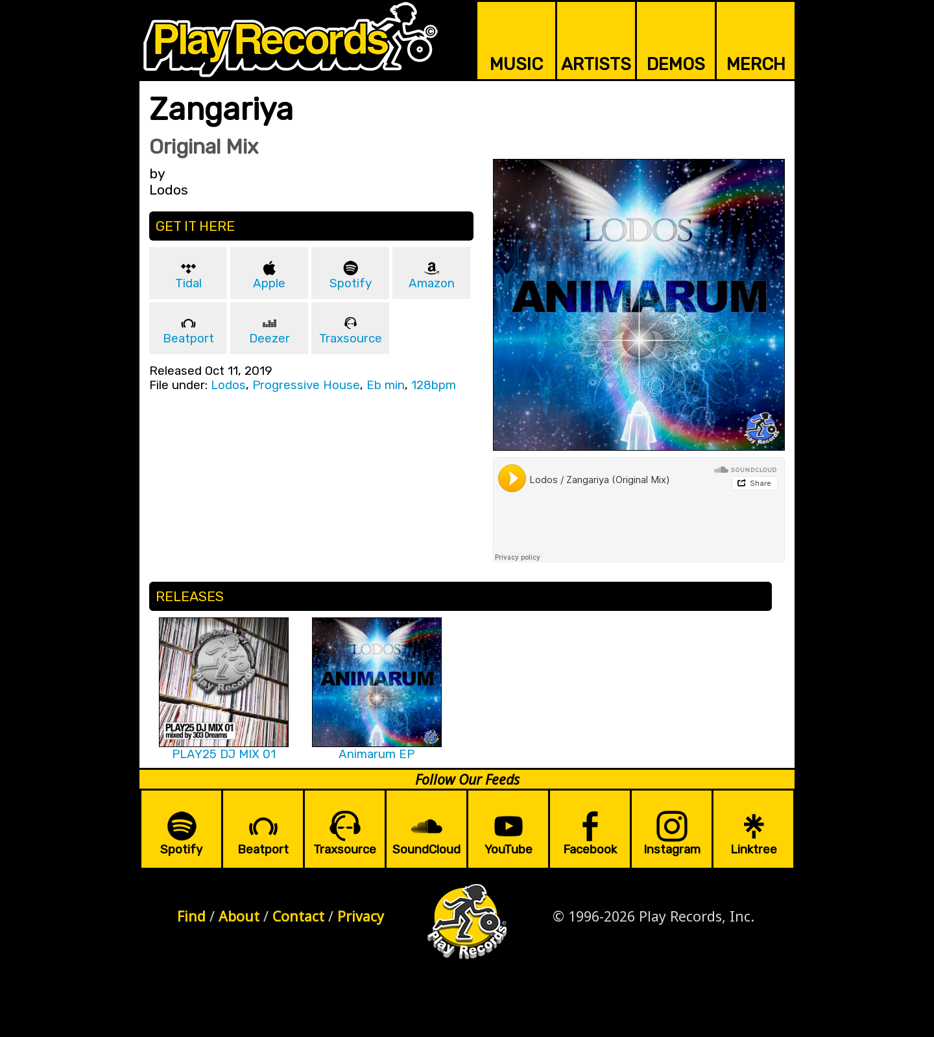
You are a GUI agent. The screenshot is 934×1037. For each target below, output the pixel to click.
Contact (298, 916)
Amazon (432, 283)
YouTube (509, 849)
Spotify (350, 283)
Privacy (360, 916)
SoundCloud (426, 849)
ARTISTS (596, 64)
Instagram (671, 849)
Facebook (590, 849)
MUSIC (516, 64)
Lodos (228, 385)
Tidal (188, 283)
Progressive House (306, 385)
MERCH (755, 64)
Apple (269, 283)
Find (191, 916)
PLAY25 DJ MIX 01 (224, 754)
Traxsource (350, 338)
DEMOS (676, 64)
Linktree (753, 849)
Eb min (385, 385)
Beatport (188, 338)
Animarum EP (376, 754)
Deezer (269, 338)
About (239, 916)
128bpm (433, 385)
